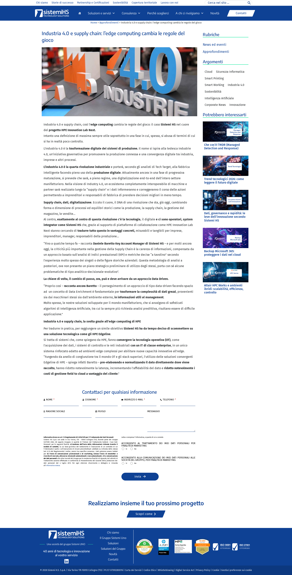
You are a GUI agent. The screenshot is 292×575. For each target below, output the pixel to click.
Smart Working (214, 85)
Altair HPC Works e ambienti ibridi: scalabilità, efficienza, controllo (223, 289)
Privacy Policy (203, 570)
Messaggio (153, 411)
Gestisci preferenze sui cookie (236, 570)
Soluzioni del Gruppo (113, 548)
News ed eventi (214, 45)
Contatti (113, 559)
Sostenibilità (120, 2)
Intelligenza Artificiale (220, 98)
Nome (50, 400)
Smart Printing (214, 78)
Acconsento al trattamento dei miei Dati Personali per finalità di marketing (158, 444)
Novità (214, 13)
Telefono (169, 400)
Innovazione (238, 105)
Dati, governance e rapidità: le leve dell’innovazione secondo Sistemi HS (224, 217)
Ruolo (102, 411)
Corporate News (215, 105)
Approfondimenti (109, 22)
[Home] (80, 13)
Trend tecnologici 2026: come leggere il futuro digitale (224, 181)
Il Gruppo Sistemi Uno (113, 537)
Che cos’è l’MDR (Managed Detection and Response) (222, 146)
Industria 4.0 (236, 85)
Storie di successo (62, 2)
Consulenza (131, 13)
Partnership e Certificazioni (93, 2)
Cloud (208, 71)
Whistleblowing (166, 570)
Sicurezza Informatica (231, 71)
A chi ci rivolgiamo (190, 13)
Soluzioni (113, 543)
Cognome (91, 400)
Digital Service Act (185, 570)
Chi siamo (42, 2)
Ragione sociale (55, 411)
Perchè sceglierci (158, 13)
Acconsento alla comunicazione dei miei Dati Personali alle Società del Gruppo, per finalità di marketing (158, 459)
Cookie (215, 570)
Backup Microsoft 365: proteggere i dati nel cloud (222, 253)
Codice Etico (150, 570)
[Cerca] (249, 3)
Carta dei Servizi (133, 570)
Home (94, 22)
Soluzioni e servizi (101, 13)
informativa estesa (53, 465)
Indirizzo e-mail (134, 400)
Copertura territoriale (144, 2)
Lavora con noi (169, 2)
